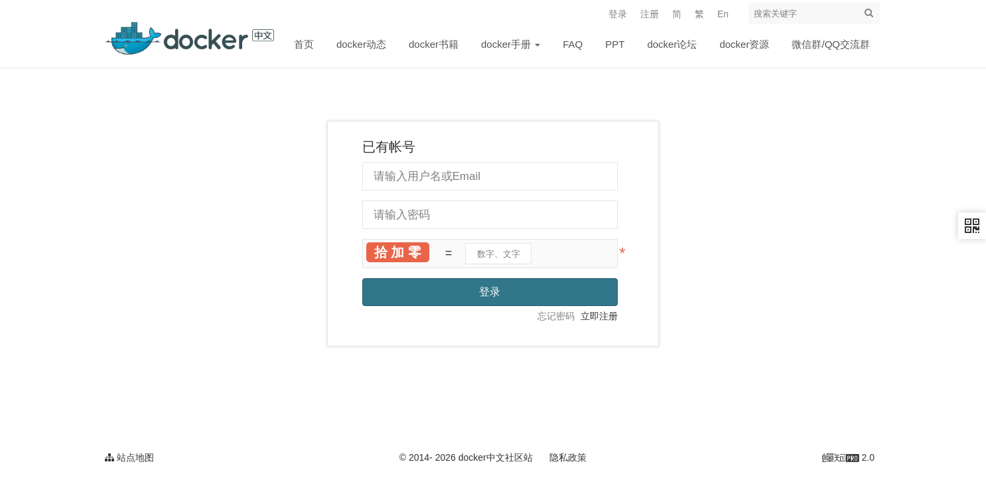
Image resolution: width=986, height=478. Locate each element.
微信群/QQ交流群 (831, 44)
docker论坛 (672, 44)
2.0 (848, 458)
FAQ (573, 44)
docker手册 (510, 44)
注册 (649, 14)
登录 (617, 14)
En (723, 14)
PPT (614, 44)
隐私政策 (568, 457)
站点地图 (129, 457)
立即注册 (599, 316)
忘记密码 (556, 316)
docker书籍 (433, 44)
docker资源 (744, 44)
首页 (304, 44)
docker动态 (361, 44)
